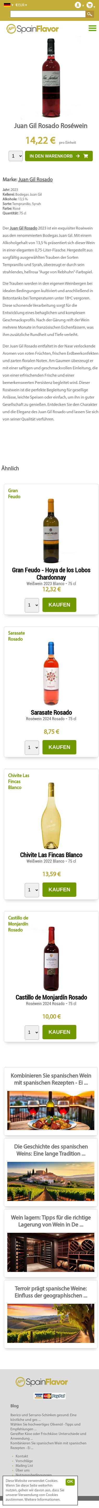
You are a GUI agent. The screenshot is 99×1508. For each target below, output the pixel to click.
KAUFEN (59, 605)
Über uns (23, 1471)
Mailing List (24, 1466)
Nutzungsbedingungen (34, 1475)
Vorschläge (24, 1461)
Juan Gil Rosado (35, 180)
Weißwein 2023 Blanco (46, 583)
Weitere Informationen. (42, 1500)
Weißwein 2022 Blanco (46, 861)
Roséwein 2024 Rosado (46, 718)
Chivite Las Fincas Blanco (18, 781)
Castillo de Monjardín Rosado (18, 924)
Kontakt (22, 1456)
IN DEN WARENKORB (59, 156)
